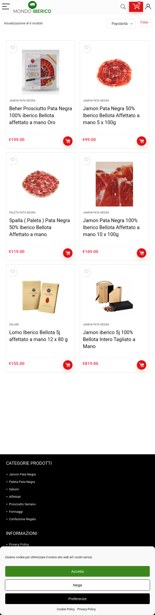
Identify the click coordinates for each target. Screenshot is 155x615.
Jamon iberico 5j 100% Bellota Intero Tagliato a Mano (109, 339)
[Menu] (6, 6)
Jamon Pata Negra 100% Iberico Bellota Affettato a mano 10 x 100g (111, 227)
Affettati (15, 497)
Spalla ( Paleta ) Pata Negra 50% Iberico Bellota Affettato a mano (39, 227)
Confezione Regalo (22, 519)
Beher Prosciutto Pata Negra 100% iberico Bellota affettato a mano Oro (40, 115)
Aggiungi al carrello (68, 141)
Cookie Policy (66, 609)
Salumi (14, 324)
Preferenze (77, 599)
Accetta (77, 571)
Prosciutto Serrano (22, 504)
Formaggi (16, 511)
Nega (77, 585)
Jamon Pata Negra (22, 100)
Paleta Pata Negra (22, 212)
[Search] (123, 6)
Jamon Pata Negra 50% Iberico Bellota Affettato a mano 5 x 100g (111, 115)
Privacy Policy (86, 609)
